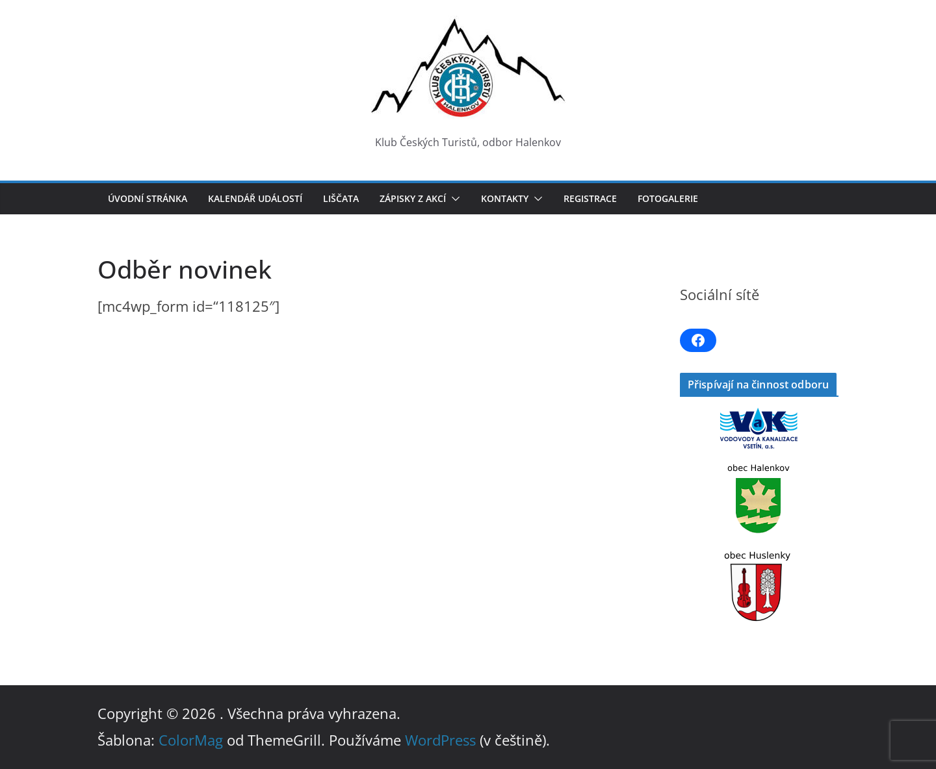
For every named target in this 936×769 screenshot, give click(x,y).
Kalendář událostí (255, 198)
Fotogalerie (668, 198)
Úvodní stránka (147, 198)
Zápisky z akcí (413, 198)
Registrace (590, 198)
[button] (453, 199)
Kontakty (504, 198)
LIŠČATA (341, 198)
